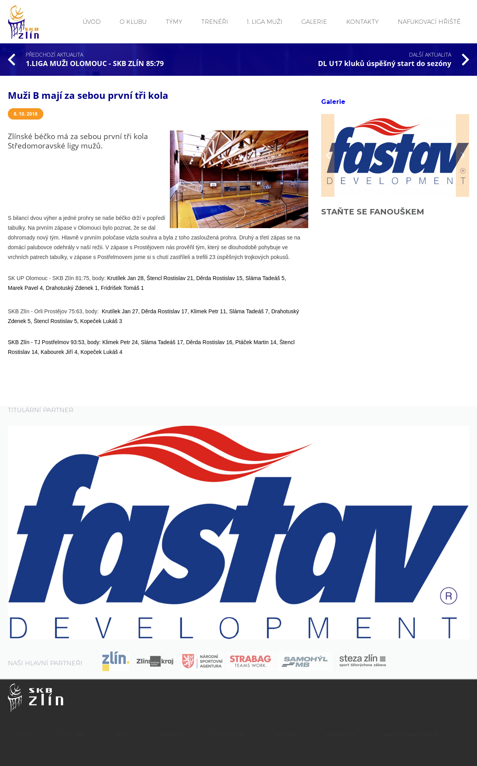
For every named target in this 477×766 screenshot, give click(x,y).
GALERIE (314, 21)
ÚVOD (92, 21)
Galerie (333, 101)
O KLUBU (133, 21)
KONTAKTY (362, 21)
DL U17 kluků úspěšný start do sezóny (384, 63)
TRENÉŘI (214, 21)
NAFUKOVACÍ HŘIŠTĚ (429, 21)
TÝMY (174, 21)
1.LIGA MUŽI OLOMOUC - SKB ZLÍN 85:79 (95, 63)
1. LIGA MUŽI (264, 21)
